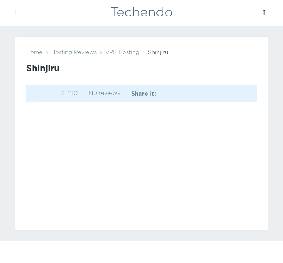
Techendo (141, 13)
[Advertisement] (141, 164)
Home (34, 52)
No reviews (104, 93)
